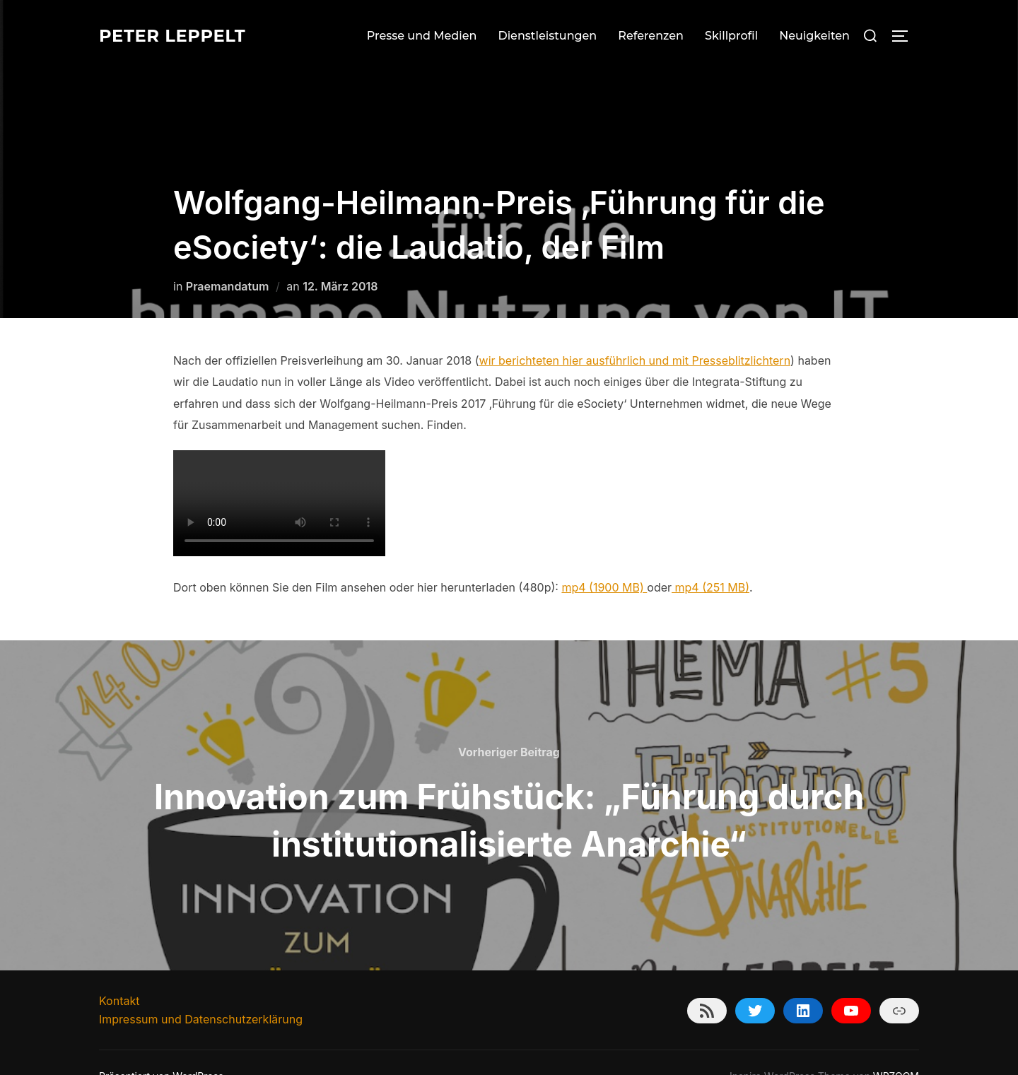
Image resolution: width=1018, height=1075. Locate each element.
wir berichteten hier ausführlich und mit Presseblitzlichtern (635, 332)
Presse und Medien (422, 35)
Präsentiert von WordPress (161, 1048)
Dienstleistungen (547, 35)
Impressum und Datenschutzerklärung (201, 991)
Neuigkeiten (814, 35)
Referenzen (651, 35)
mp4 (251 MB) (710, 559)
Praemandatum (227, 258)
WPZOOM (896, 1048)
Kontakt (119, 972)
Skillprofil (731, 35)
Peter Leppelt (179, 35)
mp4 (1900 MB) (604, 559)
